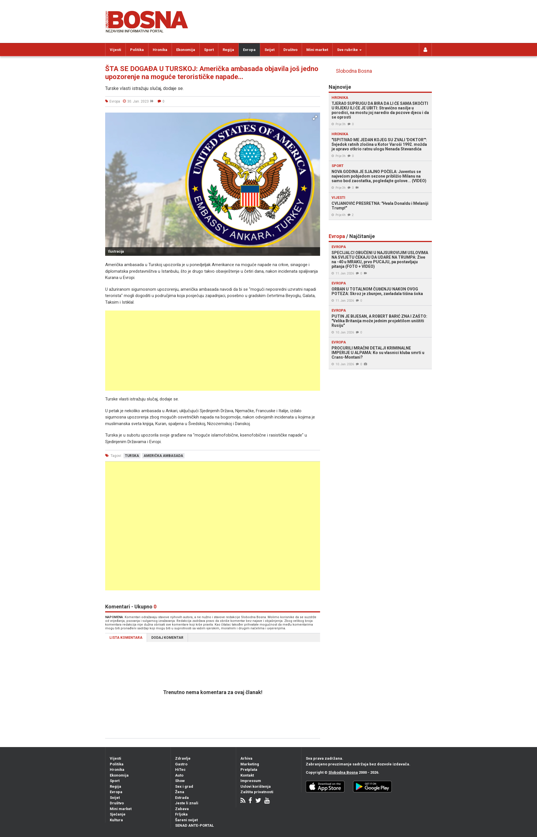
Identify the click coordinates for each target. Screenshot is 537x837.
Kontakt (247, 775)
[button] (315, 117)
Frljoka (181, 814)
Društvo (290, 50)
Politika (137, 50)
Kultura (116, 820)
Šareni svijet (186, 820)
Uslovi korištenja (255, 786)
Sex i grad (184, 786)
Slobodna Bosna (354, 71)
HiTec (180, 769)
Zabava (182, 809)
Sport (209, 50)
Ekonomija (185, 50)
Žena (179, 792)
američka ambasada (163, 456)
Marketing (249, 764)
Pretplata (248, 769)
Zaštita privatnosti (256, 792)
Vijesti (115, 50)
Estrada (182, 797)
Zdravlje (183, 758)
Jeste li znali (186, 803)
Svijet (269, 50)
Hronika (160, 50)
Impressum (250, 781)
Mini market (317, 50)
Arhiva (246, 758)
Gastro (181, 764)
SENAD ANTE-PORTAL (194, 825)
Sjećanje (118, 814)
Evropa (249, 50)
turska (132, 456)
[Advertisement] (212, 351)
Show (180, 781)
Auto (179, 775)
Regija (228, 50)
